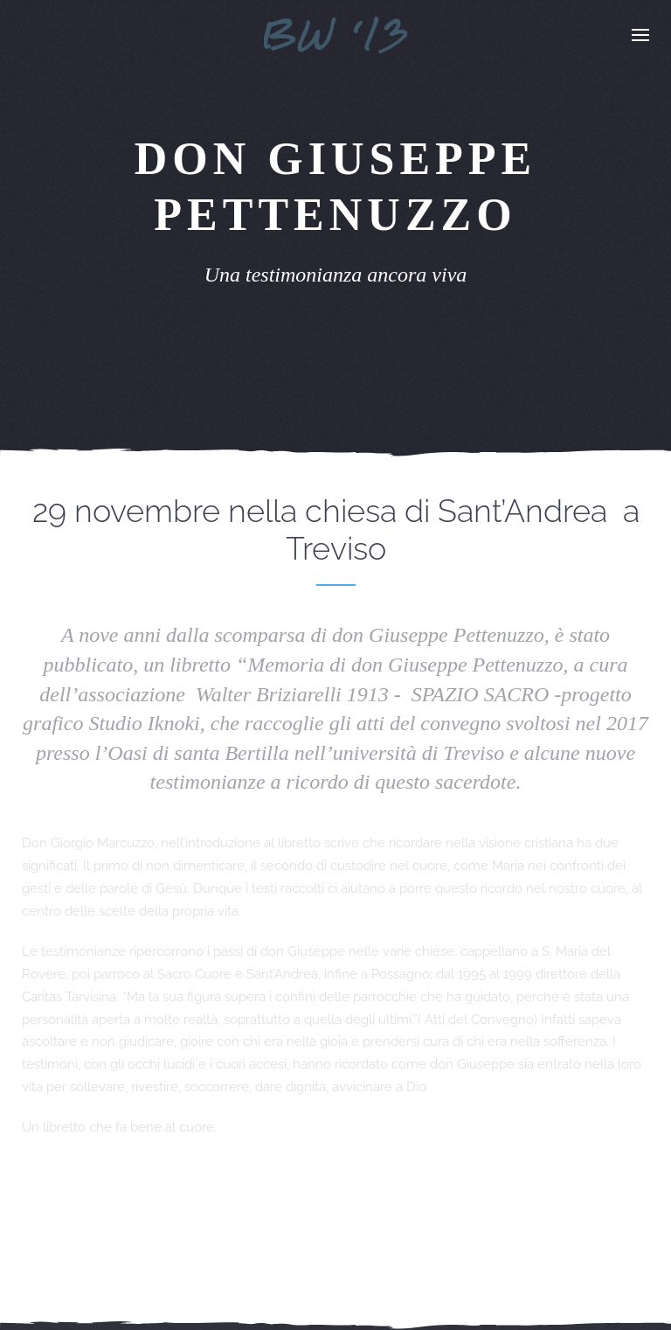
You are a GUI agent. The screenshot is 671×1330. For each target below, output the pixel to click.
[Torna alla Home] (336, 35)
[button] (640, 35)
